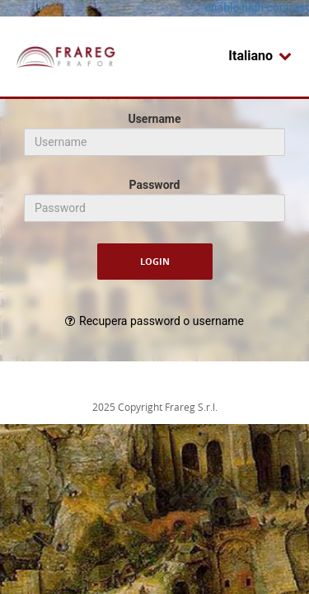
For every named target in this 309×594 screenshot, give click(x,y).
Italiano (260, 56)
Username (154, 118)
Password (154, 184)
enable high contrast (256, 7)
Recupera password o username (161, 321)
